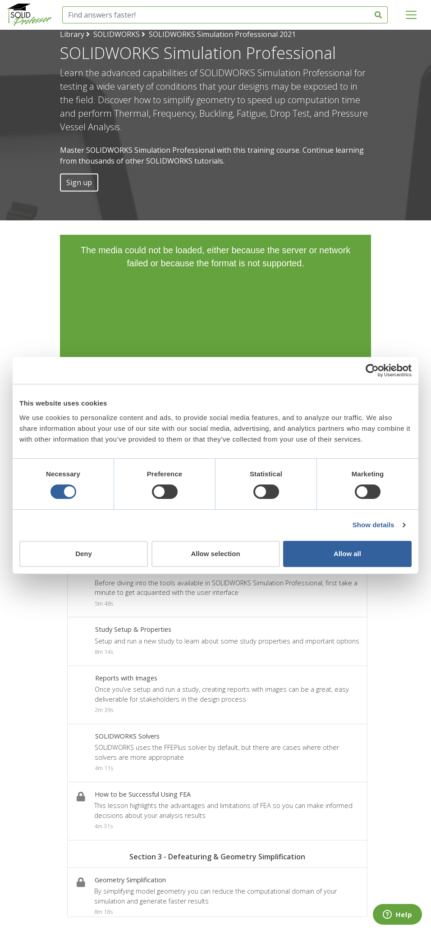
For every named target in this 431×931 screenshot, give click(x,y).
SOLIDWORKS (116, 34)
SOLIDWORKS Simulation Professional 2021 (222, 34)
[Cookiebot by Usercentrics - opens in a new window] (372, 370)
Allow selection (215, 553)
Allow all (347, 553)
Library (72, 34)
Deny (83, 553)
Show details (373, 525)
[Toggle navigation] (411, 15)
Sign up (79, 182)
